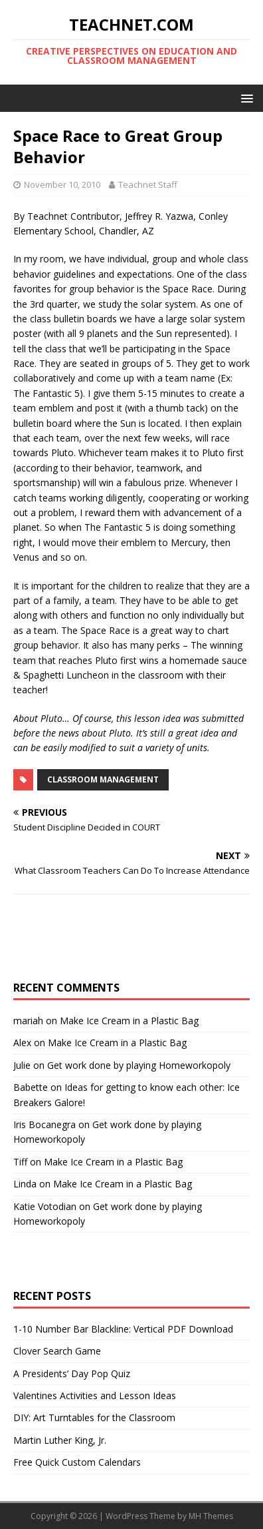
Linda (25, 1183)
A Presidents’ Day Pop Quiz (71, 1373)
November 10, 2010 (62, 184)
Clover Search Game (57, 1351)
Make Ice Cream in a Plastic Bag (129, 1020)
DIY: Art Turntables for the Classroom (94, 1417)
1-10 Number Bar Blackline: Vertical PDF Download (123, 1329)
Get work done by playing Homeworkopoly (138, 1065)
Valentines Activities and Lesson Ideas (94, 1395)
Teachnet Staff (147, 184)
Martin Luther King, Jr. (59, 1440)
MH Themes (211, 1516)
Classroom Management (103, 779)
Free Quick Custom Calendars (77, 1462)
